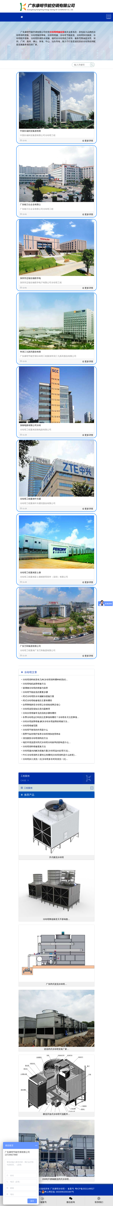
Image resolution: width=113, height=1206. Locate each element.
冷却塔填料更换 (48, 7)
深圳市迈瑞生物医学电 (30, 278)
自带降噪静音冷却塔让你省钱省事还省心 (41, 704)
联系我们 (99, 1199)
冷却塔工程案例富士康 (30, 572)
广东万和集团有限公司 (30, 646)
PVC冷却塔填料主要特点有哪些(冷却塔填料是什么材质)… (49, 755)
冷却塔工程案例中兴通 (30, 499)
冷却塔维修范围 (30, 725)
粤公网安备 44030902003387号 (58, 1191)
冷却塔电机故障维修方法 (34, 684)
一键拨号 (42, 1199)
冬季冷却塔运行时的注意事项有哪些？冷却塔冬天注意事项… (51, 717)
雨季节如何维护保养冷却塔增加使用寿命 (41, 734)
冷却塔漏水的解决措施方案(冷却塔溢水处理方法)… (46, 750)
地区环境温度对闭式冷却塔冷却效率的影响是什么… (47, 742)
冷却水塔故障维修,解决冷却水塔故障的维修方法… (46, 721)
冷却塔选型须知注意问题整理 (36, 709)
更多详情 (87, 140)
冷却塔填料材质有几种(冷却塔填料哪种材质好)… (45, 679)
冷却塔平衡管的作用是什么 (35, 730)
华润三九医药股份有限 (30, 352)
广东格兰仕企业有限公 (30, 204)
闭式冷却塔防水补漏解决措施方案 (38, 696)
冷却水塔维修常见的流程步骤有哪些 (39, 713)
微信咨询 (71, 1199)
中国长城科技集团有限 (30, 131)
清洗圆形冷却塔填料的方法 (35, 738)
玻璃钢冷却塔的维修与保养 (35, 688)
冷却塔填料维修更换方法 (34, 746)
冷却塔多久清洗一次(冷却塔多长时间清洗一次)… (45, 759)
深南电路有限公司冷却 (30, 425)
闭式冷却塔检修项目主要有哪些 (37, 700)
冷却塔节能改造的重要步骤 (35, 692)
